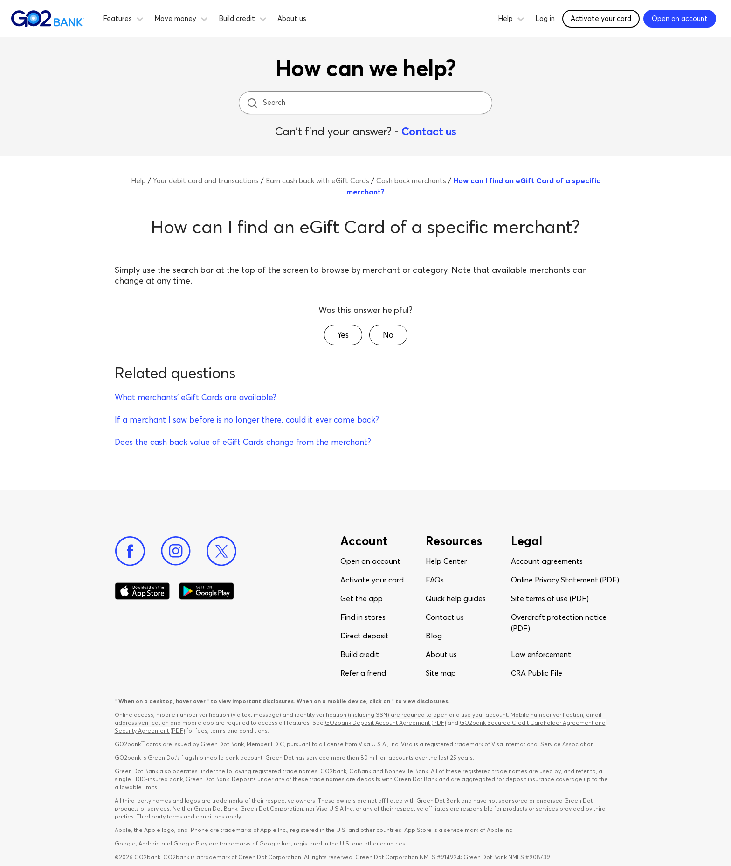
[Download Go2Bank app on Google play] (206, 591)
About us (291, 18)
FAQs (435, 579)
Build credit (359, 654)
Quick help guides (456, 598)
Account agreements (547, 561)
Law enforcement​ (541, 654)
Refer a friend (363, 673)
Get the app (361, 598)
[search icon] (252, 103)
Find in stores (363, 617)
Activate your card (372, 579)
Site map (441, 673)
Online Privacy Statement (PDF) (565, 579)
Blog (434, 635)
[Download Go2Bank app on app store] (142, 591)
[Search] (366, 103)
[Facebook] (130, 551)
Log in (545, 18)
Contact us (428, 131)
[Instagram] (176, 551)
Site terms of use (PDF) (550, 598)
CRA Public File (536, 673)
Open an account (370, 561)
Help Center (446, 561)
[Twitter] (221, 551)
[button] (140, 17)
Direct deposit (364, 635)
